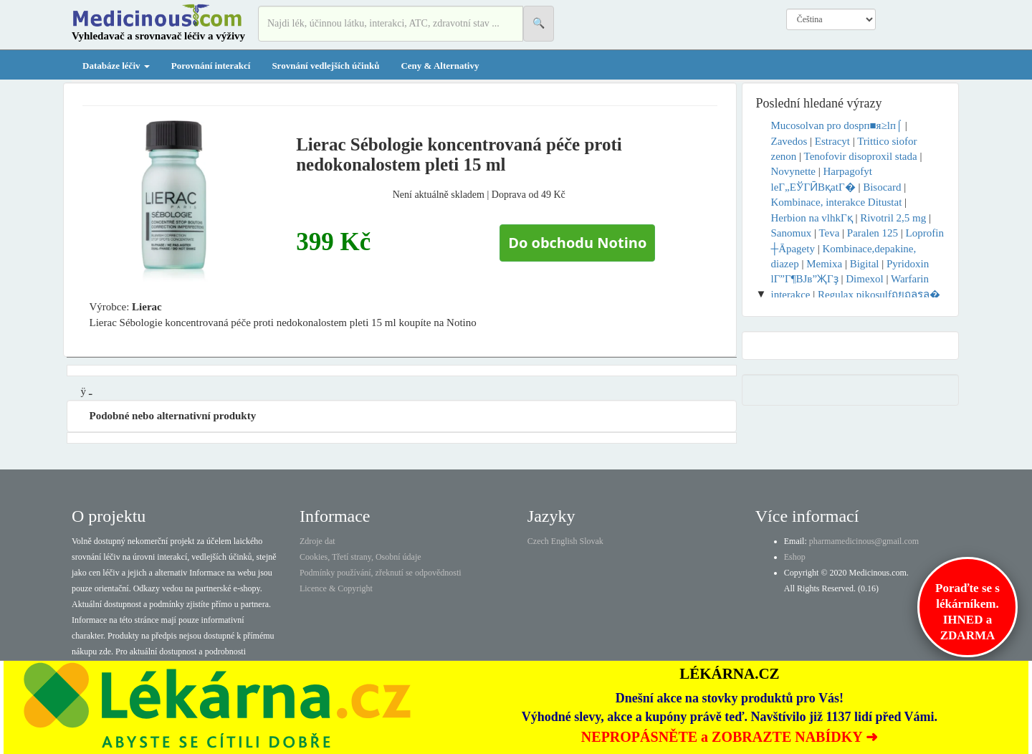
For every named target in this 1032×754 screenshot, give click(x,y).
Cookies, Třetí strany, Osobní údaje (360, 557)
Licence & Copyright (336, 588)
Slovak (591, 541)
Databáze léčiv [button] (116, 65)
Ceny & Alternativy (440, 65)
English (564, 541)
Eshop (795, 557)
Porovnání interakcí (211, 65)
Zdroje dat (317, 541)
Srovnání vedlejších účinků (325, 65)
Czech (538, 541)
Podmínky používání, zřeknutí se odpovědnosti (381, 573)
